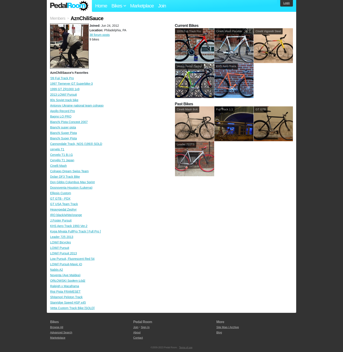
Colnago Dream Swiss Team (69, 171)
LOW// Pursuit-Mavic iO (66, 264)
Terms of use (185, 347)
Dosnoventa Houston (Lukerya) (71, 187)
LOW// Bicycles (60, 242)
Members (57, 18)
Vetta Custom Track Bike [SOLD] (72, 308)
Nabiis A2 (56, 269)
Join (162, 6)
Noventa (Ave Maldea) (65, 275)
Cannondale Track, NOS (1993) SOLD (76, 144)
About (136, 332)
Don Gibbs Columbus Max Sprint (72, 182)
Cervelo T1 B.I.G (61, 155)
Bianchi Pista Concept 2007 (69, 122)
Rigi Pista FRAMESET (65, 291)
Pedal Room (69, 6)
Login (286, 3)
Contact (138, 337)
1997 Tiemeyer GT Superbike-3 (71, 83)
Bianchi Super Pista (63, 133)
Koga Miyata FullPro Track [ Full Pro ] (75, 231)
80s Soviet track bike (64, 100)
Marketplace (142, 6)
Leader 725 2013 (61, 237)
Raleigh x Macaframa (64, 286)
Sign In (145, 327)
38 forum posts (99, 35)
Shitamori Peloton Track (66, 297)
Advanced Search (61, 332)
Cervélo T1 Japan (62, 160)
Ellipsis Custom (60, 193)
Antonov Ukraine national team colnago (76, 105)
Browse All (56, 327)
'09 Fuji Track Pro (62, 78)
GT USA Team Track (64, 204)
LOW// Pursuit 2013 (63, 253)
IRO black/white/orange (66, 215)
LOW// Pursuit (59, 248)
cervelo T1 (57, 149)
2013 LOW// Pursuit (63, 94)
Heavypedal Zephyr (63, 209)
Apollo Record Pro (62, 111)
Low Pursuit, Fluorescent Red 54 (72, 258)
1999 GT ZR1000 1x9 (64, 89)
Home (101, 6)
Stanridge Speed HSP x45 (68, 302)
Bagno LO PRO (60, 116)
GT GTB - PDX (60, 198)
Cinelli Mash (58, 165)
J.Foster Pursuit (61, 220)
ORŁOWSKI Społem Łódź (67, 280)
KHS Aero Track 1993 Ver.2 (68, 226)
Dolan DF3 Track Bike (65, 176)
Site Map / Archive (227, 327)
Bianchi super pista (63, 127)
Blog (219, 332)
